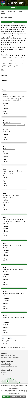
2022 (10, 63)
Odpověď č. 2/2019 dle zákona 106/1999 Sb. (12, 246)
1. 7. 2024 (5, 106)
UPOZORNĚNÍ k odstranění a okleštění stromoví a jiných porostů (14, 125)
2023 (16, 63)
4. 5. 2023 (5, 154)
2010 (11, 55)
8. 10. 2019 (6, 252)
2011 (17, 55)
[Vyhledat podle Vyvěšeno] (14, 78)
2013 (4, 58)
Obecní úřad (12, 11)
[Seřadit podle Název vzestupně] (7, 69)
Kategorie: (4, 55)
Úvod (3, 11)
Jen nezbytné (14, 396)
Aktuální (5, 113)
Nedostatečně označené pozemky (13, 294)
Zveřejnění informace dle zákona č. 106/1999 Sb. (14, 270)
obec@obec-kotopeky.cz (9, 366)
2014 (10, 58)
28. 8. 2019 (6, 276)
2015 (16, 58)
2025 (4, 66)
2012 (23, 55)
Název (3, 70)
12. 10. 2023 (6, 132)
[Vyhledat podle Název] (14, 72)
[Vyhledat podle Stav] (14, 90)
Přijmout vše (6, 396)
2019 (16, 60)
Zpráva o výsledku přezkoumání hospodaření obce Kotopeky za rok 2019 (14, 221)
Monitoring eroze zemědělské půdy (13, 318)
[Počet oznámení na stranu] (4, 343)
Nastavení (22, 396)
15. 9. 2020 (6, 202)
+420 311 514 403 (6, 364)
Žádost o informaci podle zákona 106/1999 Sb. (13, 172)
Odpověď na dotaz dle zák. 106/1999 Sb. (11, 196)
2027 (17, 66)
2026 (10, 66)
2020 (23, 60)
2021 (4, 63)
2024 (23, 63)
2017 (4, 60)
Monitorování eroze (10, 149)
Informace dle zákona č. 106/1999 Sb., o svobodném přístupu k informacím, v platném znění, (13, 99)
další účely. (17, 388)
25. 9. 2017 (6, 300)
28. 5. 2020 (6, 228)
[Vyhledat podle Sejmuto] (14, 84)
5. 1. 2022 (5, 178)
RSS (19, 22)
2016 (22, 58)
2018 (10, 60)
